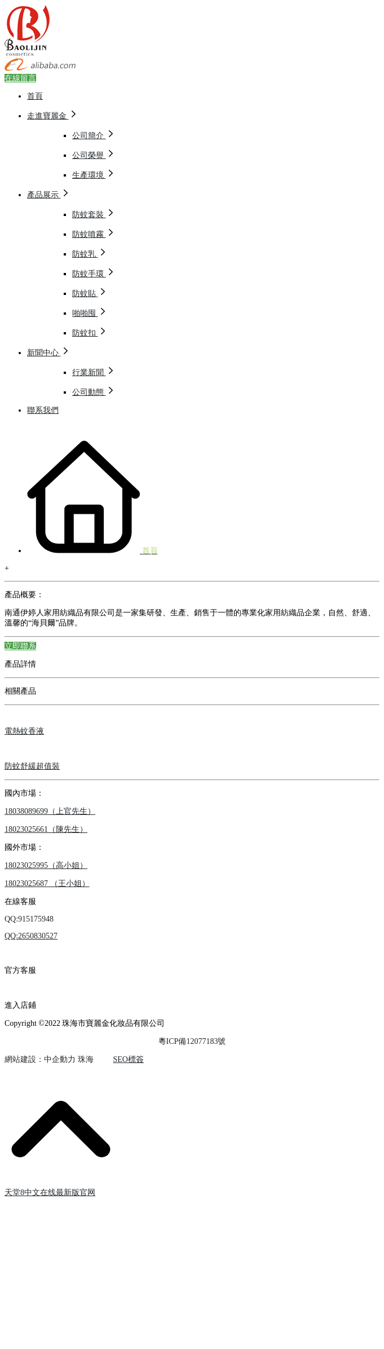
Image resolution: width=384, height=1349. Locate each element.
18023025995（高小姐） (46, 865)
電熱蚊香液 (24, 731)
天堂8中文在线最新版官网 (50, 1192)
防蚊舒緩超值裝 (32, 766)
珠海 (86, 1059)
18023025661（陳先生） (46, 829)
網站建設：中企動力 (40, 1059)
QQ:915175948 (29, 919)
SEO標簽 (128, 1059)
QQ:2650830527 (31, 936)
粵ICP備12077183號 (192, 1041)
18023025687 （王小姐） (47, 883)
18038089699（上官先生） (50, 811)
